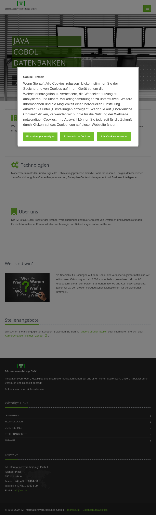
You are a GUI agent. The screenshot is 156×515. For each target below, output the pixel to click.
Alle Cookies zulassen (114, 136)
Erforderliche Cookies (77, 136)
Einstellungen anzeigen (40, 136)
